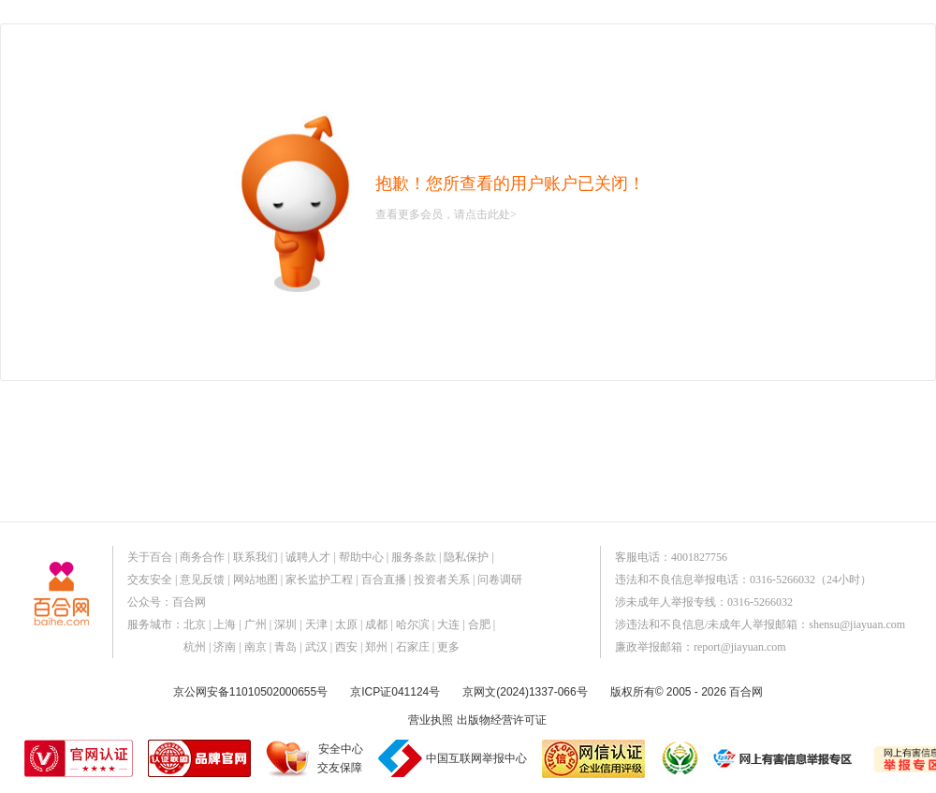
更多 (448, 646)
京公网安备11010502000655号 (250, 691)
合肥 (479, 624)
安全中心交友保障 (340, 758)
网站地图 (255, 579)
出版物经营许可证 (502, 720)
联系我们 (255, 557)
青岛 (285, 646)
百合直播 (383, 579)
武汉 (316, 646)
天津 (316, 624)
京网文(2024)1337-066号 (524, 691)
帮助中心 (361, 557)
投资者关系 (442, 579)
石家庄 (413, 646)
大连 (448, 624)
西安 (346, 646)
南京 (255, 646)
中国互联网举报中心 (476, 758)
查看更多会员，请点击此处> (446, 214)
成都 (376, 624)
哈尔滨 (413, 624)
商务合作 (202, 557)
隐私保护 (466, 557)
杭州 (194, 646)
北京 (194, 624)
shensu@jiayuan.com (857, 624)
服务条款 (413, 557)
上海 (224, 624)
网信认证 (593, 759)
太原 (346, 624)
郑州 (376, 646)
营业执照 (430, 720)
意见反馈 (202, 579)
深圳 (285, 624)
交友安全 (149, 579)
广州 (255, 624)
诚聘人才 (307, 557)
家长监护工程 (319, 579)
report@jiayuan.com (740, 646)
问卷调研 (499, 579)
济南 (224, 646)
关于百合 (149, 557)
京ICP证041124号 (395, 691)
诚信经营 (678, 758)
